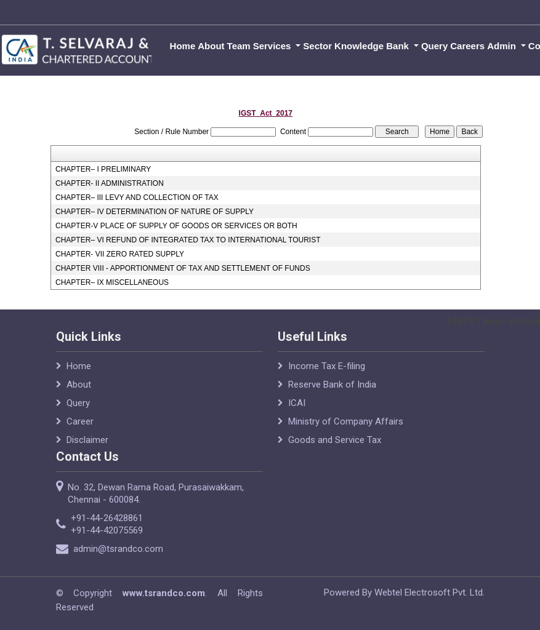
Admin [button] (502, 46)
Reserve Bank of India (332, 384)
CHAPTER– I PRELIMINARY (103, 169)
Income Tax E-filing (326, 366)
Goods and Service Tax (334, 439)
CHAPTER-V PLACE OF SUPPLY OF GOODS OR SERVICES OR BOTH (176, 225)
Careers (467, 46)
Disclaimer (87, 439)
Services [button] (273, 46)
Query (434, 46)
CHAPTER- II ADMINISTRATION (109, 183)
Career (80, 421)
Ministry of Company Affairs (345, 421)
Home (183, 46)
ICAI (296, 403)
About (211, 46)
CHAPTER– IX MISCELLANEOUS (112, 282)
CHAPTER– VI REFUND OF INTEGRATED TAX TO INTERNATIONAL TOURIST (188, 240)
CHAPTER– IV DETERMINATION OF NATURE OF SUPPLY (154, 211)
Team (239, 46)
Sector (317, 46)
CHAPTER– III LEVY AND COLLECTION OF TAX (137, 197)
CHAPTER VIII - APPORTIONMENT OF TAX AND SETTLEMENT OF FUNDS (182, 268)
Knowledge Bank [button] (372, 46)
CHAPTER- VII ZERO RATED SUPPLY (119, 254)
